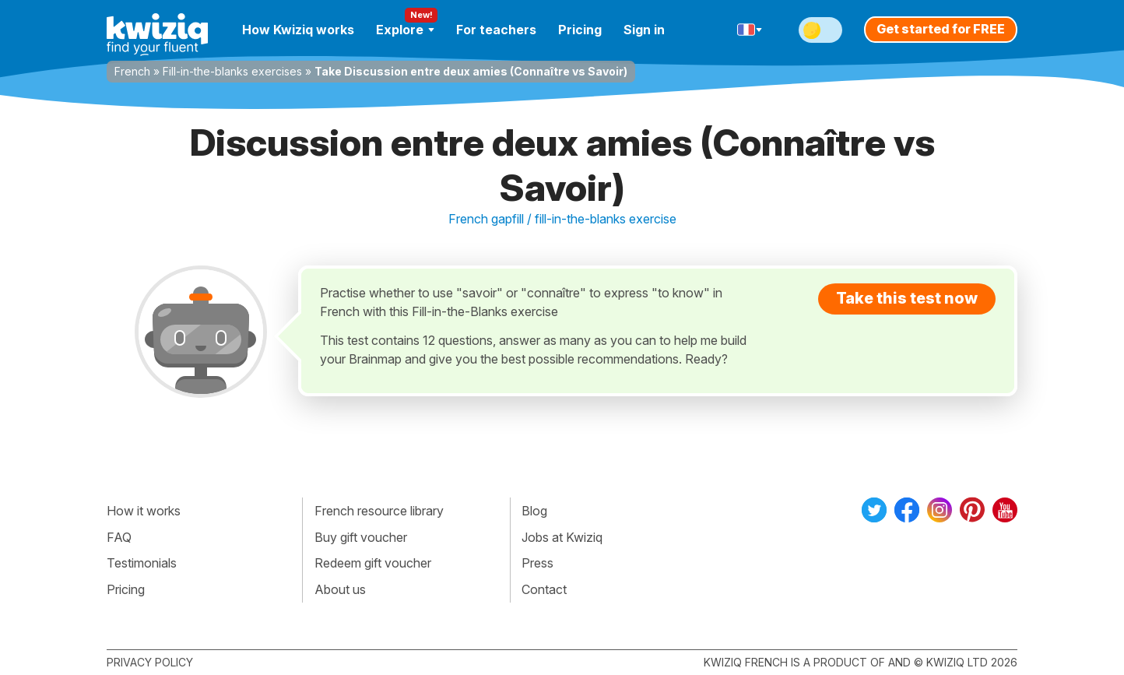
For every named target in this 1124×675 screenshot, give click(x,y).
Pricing (580, 29)
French (132, 71)
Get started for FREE (940, 29)
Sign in (644, 29)
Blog (534, 511)
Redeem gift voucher (372, 563)
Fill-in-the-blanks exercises (232, 71)
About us (340, 589)
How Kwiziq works (298, 29)
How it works (144, 511)
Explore (405, 29)
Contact (544, 589)
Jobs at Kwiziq (562, 537)
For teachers (496, 29)
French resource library (379, 511)
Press (537, 563)
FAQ (119, 537)
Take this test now (907, 298)
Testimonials (142, 563)
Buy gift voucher (360, 537)
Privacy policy (150, 662)
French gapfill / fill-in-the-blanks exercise (562, 219)
